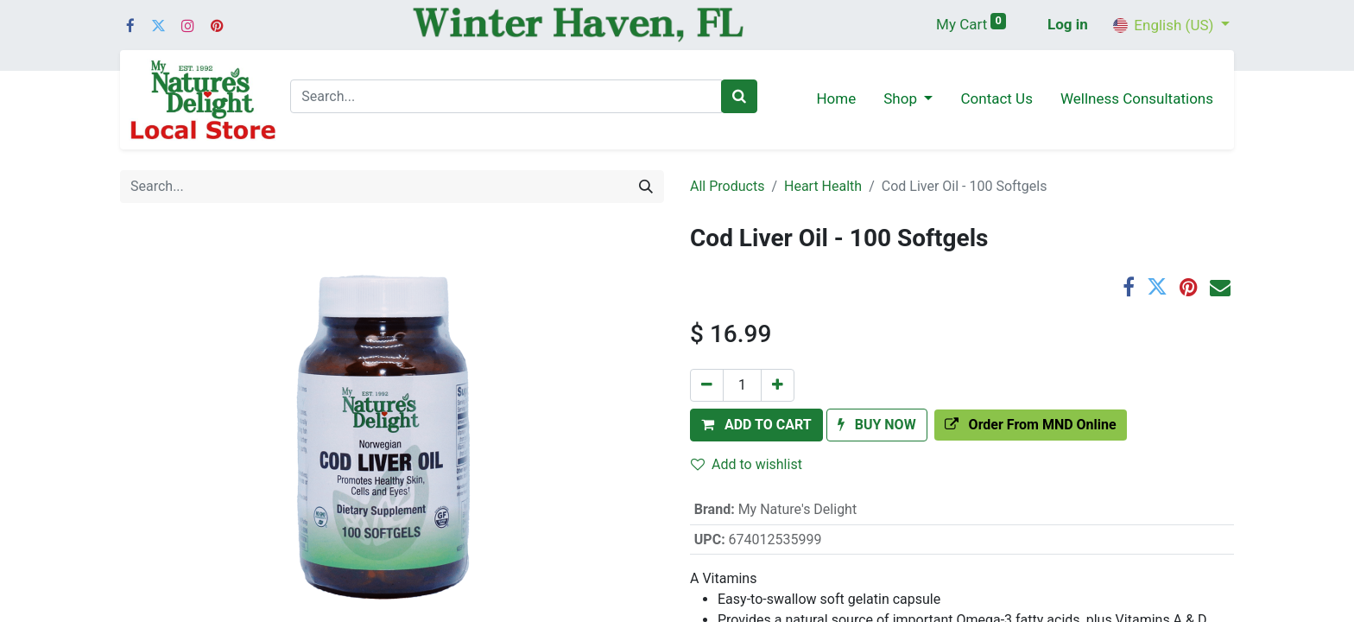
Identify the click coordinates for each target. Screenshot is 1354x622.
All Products (727, 186)
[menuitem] (836, 100)
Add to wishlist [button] (746, 464)
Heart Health (823, 186)
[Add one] (777, 385)
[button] (756, 425)
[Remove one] (707, 385)
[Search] (739, 96)
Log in (1067, 24)
